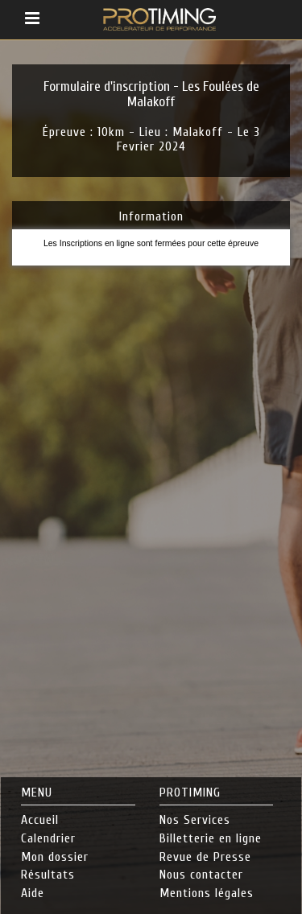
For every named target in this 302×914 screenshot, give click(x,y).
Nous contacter (201, 874)
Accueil (40, 820)
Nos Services (194, 820)
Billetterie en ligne (210, 838)
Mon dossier (55, 857)
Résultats (48, 874)
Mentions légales (206, 893)
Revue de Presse (205, 857)
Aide (32, 893)
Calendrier (48, 838)
